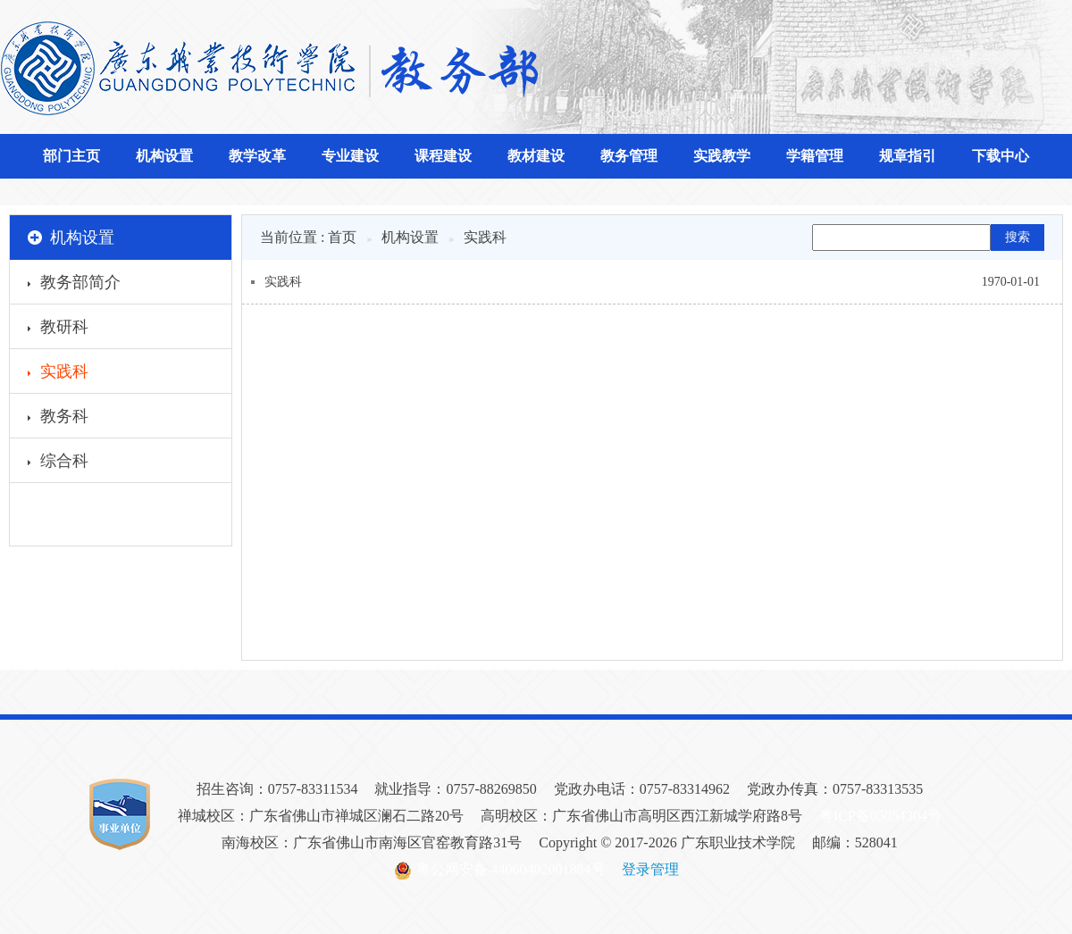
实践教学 (721, 155)
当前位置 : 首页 (308, 237)
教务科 (58, 418)
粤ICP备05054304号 (880, 815)
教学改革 (257, 155)
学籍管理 (814, 155)
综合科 (58, 463)
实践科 (58, 374)
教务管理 (628, 155)
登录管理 (650, 869)
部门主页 (71, 155)
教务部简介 (74, 285)
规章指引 (907, 155)
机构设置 (164, 155)
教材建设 (536, 155)
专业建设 (350, 155)
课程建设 (443, 155)
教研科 (58, 329)
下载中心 (1000, 155)
